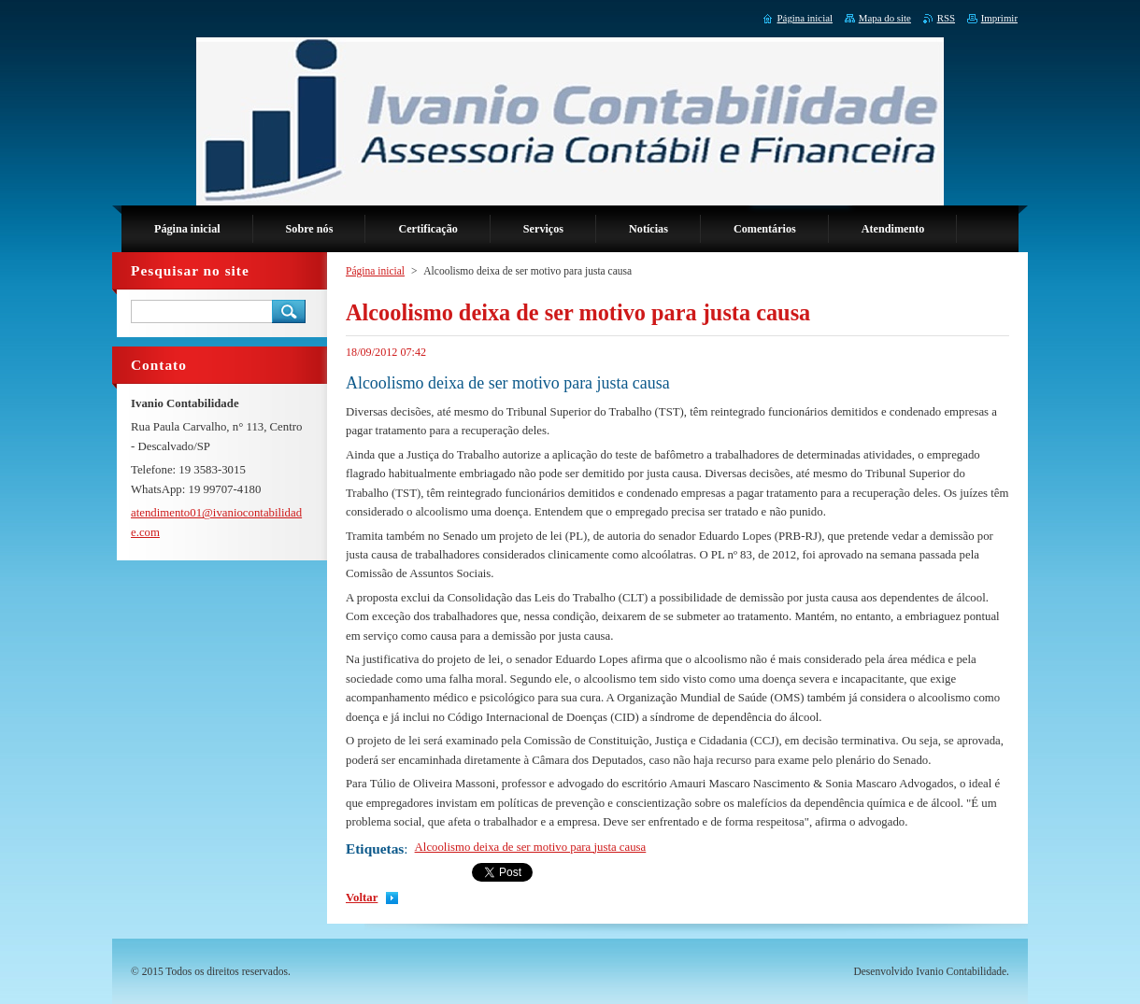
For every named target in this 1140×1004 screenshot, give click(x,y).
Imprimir (999, 17)
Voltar (362, 897)
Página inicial (375, 270)
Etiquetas (375, 848)
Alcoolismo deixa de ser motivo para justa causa (531, 847)
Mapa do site (885, 17)
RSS (946, 17)
